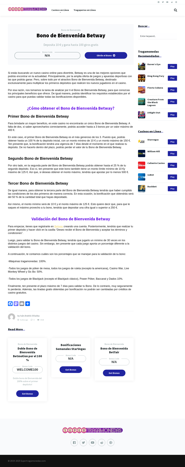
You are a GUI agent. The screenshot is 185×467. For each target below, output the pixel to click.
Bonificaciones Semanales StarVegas (71, 347)
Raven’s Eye (153, 64)
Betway (59, 226)
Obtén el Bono (106, 55)
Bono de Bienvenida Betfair (114, 350)
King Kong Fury (155, 76)
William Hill (153, 151)
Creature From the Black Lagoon (155, 102)
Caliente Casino (156, 163)
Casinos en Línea (60, 10)
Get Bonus (27, 393)
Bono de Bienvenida (71, 30)
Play (172, 66)
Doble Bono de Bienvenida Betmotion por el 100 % (27, 354)
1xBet (150, 174)
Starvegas (153, 139)
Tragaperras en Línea (85, 10)
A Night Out (153, 112)
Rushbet (152, 186)
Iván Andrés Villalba (29, 315)
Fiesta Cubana (155, 87)
